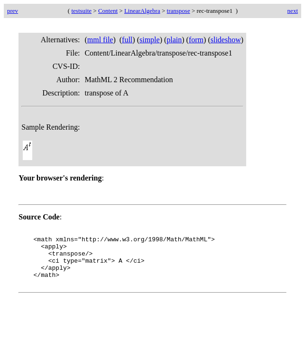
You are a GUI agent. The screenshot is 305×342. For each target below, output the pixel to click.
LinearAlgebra (142, 10)
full (127, 40)
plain (174, 40)
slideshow (226, 40)
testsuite (81, 10)
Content (108, 10)
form (196, 40)
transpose (178, 10)
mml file (100, 40)
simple (149, 40)
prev (12, 10)
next (292, 10)
